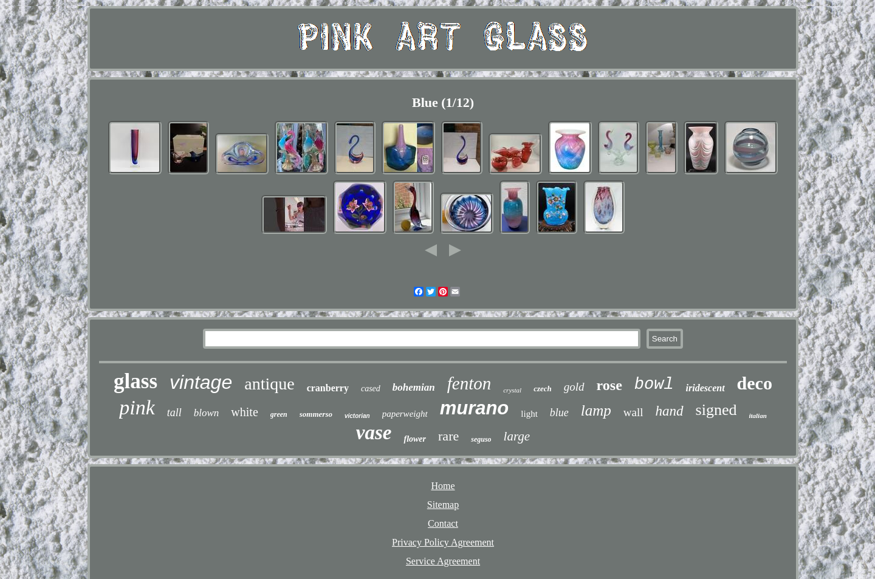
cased (370, 388)
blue (559, 412)
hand (670, 411)
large (517, 436)
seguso (481, 439)
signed (716, 410)
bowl (654, 384)
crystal (512, 390)
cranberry (328, 388)
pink (137, 407)
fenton (469, 383)
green (278, 414)
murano (474, 408)
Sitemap (443, 504)
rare (448, 436)
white (244, 412)
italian (757, 415)
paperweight (405, 414)
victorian (357, 416)
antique (269, 383)
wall (633, 412)
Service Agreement (443, 561)
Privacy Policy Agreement (443, 542)
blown (206, 413)
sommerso (316, 414)
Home (443, 486)
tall (174, 412)
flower (414, 439)
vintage (201, 382)
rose (609, 385)
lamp (596, 410)
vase (374, 433)
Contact (443, 523)
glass (135, 381)
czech (543, 388)
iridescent (705, 388)
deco (754, 383)
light (529, 414)
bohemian (414, 387)
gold (574, 386)
